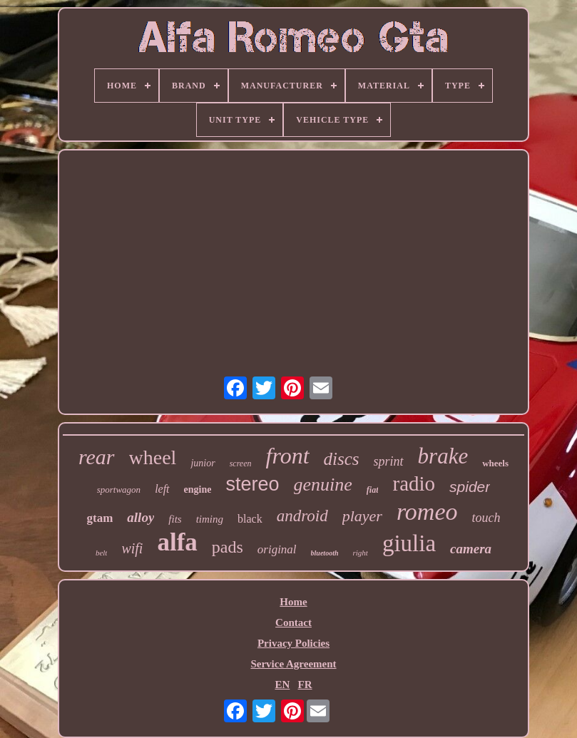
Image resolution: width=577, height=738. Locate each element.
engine (198, 489)
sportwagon (119, 489)
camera (470, 548)
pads (227, 547)
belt (102, 552)
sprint (389, 461)
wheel (153, 457)
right (360, 552)
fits (174, 519)
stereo (252, 484)
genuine (323, 484)
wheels (495, 463)
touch (486, 518)
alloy (140, 517)
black (250, 519)
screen (241, 463)
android (302, 516)
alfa (177, 542)
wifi (132, 548)
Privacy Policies (293, 643)
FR (305, 684)
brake (443, 456)
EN (282, 684)
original (277, 549)
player (362, 516)
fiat (373, 490)
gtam (100, 518)
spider (469, 486)
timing (209, 519)
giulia (409, 543)
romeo (427, 511)
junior (202, 463)
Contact (293, 622)
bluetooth (325, 553)
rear (96, 456)
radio (413, 483)
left (162, 489)
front (288, 455)
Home (293, 602)
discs (341, 458)
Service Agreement (293, 664)
